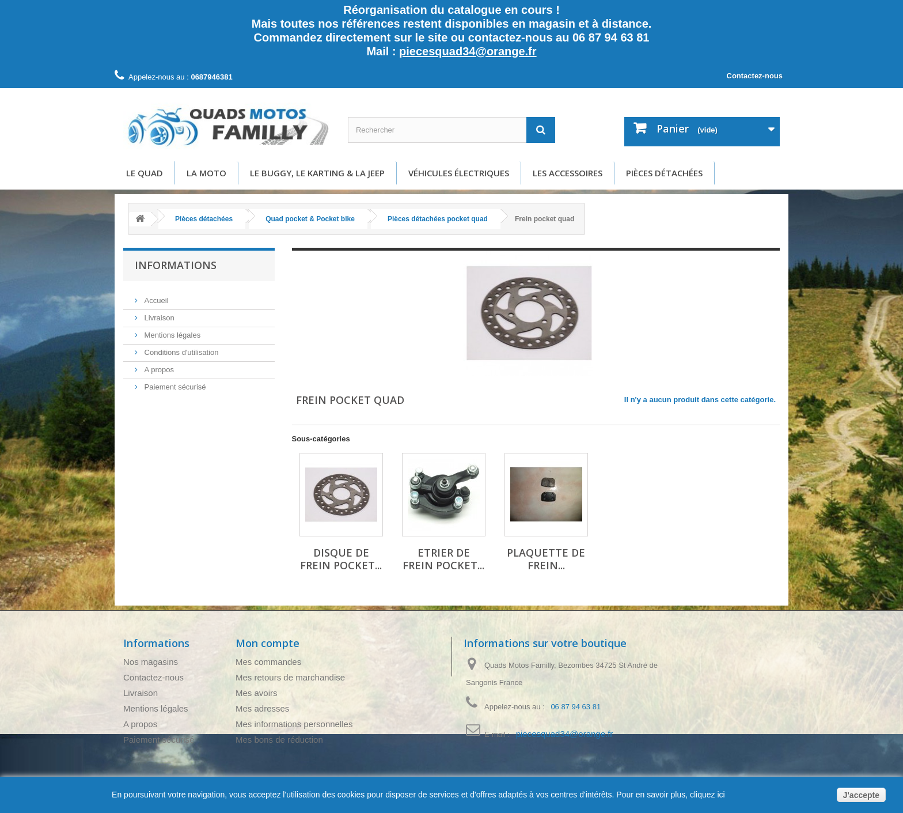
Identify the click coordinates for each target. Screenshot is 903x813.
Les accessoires (567, 173)
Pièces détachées (664, 173)
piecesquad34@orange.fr (467, 51)
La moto (206, 173)
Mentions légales (171, 330)
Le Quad (144, 173)
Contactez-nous (755, 75)
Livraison (158, 313)
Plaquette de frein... (546, 559)
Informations (176, 265)
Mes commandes (268, 662)
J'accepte (861, 795)
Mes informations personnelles (294, 724)
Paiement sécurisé (174, 382)
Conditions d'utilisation (180, 347)
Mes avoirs (257, 693)
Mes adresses (262, 708)
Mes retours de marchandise (290, 677)
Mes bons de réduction (279, 739)
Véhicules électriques (458, 173)
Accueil (155, 296)
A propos (158, 365)
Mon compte (267, 643)
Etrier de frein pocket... (443, 559)
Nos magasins (150, 662)
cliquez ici (706, 794)
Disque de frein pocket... (341, 559)
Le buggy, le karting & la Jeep (317, 173)
